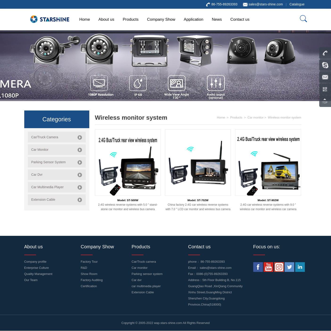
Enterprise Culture (36, 268)
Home (84, 19)
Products (131, 19)
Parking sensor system (147, 274)
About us (106, 19)
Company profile (35, 261)
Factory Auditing (92, 280)
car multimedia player (146, 286)
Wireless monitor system (284, 117)
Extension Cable (143, 292)
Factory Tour (89, 261)
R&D (84, 268)
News (217, 19)
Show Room (89, 274)
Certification (89, 286)
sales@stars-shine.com (266, 4)
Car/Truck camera (144, 261)
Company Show (161, 19)
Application (193, 19)
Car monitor (256, 117)
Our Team (31, 280)
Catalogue (297, 4)
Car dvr (137, 280)
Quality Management (38, 274)
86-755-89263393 (212, 261)
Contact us (239, 19)
